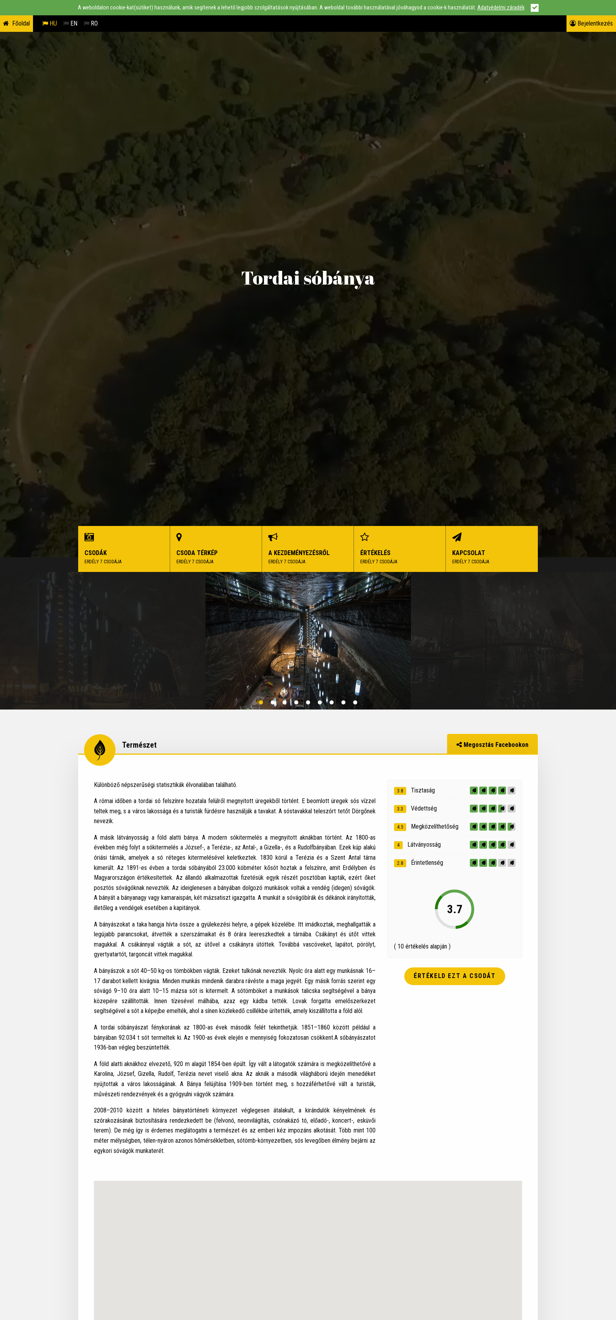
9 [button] (355, 702)
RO (91, 23)
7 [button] (332, 702)
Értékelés (400, 549)
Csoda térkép (216, 549)
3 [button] (284, 702)
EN (70, 23)
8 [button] (343, 702)
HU (49, 23)
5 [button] (308, 702)
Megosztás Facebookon (492, 744)
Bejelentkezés (591, 23)
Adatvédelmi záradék (500, 7)
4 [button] (296, 702)
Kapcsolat (492, 549)
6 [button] (320, 702)
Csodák (124, 549)
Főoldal (21, 23)
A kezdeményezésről (308, 549)
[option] (308, 640)
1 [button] (261, 702)
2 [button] (273, 702)
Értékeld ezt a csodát (455, 976)
